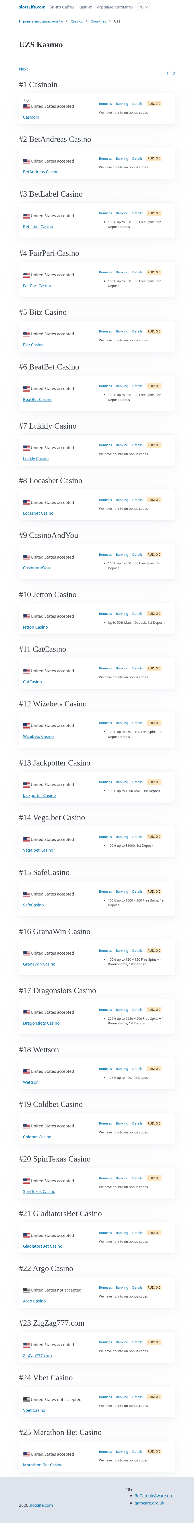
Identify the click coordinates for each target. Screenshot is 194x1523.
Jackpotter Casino (39, 795)
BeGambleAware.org (154, 1495)
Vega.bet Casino (38, 850)
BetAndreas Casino (41, 171)
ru (141, 7)
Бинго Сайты (61, 7)
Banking (122, 103)
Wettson (31, 1082)
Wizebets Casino (38, 736)
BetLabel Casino (38, 226)
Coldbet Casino (37, 1136)
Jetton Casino (35, 627)
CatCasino (32, 681)
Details (137, 103)
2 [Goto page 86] (174, 73)
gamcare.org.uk (149, 1503)
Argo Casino (34, 1301)
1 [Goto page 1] (167, 73)
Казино (85, 7)
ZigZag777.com (37, 1355)
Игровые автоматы (114, 7)
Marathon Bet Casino (43, 1464)
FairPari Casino (37, 285)
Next (23, 69)
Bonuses (105, 103)
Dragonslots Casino (41, 1023)
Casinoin (31, 117)
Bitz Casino (33, 344)
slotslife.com (41, 1505)
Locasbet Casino (38, 513)
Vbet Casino (34, 1410)
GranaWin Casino (39, 964)
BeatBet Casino (37, 399)
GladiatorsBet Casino (43, 1246)
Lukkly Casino (36, 458)
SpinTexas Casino (39, 1191)
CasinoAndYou (36, 567)
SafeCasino (33, 905)
